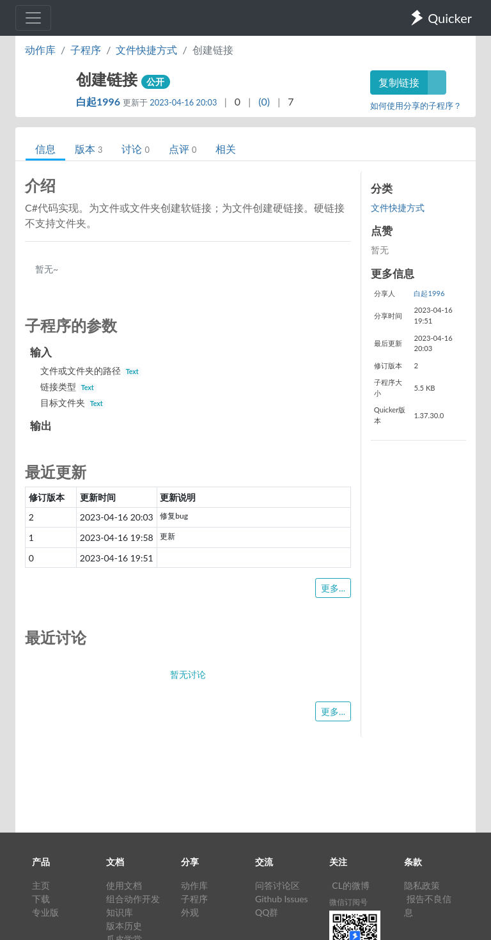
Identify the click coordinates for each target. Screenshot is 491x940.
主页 (41, 885)
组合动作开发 (133, 898)
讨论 (135, 149)
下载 (41, 898)
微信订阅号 (348, 902)
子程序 (85, 49)
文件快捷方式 (146, 49)
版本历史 (124, 925)
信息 (45, 149)
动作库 (40, 49)
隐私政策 (422, 885)
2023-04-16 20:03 (183, 102)
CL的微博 (351, 885)
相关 (225, 149)
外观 (190, 912)
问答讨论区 (277, 885)
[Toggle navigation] (33, 18)
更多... (333, 588)
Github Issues (281, 898)
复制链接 (398, 82)
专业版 (45, 912)
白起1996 (99, 101)
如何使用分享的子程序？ (416, 105)
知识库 (119, 912)
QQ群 (266, 912)
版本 (88, 149)
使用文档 (124, 885)
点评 (182, 149)
